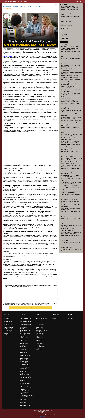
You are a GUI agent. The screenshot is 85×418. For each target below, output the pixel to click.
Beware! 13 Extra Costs (24, 346)
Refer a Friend (70, 318)
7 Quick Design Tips (23, 389)
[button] (30, 307)
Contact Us (70, 317)
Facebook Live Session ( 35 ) (66, 25)
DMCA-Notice (54, 317)
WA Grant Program (23, 380)
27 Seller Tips (38, 336)
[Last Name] (44, 289)
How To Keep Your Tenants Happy (26, 387)
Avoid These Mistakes (40, 327)
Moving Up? (22, 345)
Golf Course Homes (23, 334)
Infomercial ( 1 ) (63, 27)
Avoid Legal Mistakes (40, 345)
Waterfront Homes (23, 327)
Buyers (10, 1)
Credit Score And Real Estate (25, 393)
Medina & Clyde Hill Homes (25, 330)
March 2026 (64, 32)
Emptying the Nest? (39, 343)
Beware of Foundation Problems (26, 395)
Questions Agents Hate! (8, 331)
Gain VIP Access (7, 334)
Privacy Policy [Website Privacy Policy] (45, 304)
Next (56, 4)
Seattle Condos (23, 401)
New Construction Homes (24, 364)
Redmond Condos (23, 399)
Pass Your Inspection (40, 333)
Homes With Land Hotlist (24, 365)
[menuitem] (5, 1)
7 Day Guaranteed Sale (40, 324)
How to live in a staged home (41, 318)
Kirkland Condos (23, 404)
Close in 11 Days (23, 371)
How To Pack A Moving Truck (25, 381)
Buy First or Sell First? (40, 342)
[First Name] (16, 289)
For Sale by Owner (39, 337)
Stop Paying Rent (23, 342)
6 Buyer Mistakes (23, 349)
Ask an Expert (6, 333)
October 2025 (65, 38)
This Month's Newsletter (8, 330)
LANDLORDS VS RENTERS (25, 392)
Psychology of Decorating (24, 374)
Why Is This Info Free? (8, 328)
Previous (5, 4)
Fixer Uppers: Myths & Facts (25, 355)
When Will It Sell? (39, 340)
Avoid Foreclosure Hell (8, 321)
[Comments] (30, 299)
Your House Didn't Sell (40, 339)
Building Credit (22, 373)
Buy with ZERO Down (24, 343)
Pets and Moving (39, 349)
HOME (5, 1)
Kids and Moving (39, 350)
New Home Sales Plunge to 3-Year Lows (69, 77)
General (6, 315)
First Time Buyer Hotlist (24, 361)
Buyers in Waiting (39, 325)
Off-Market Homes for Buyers (25, 324)
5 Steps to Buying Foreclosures (9, 322)
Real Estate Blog (7, 318)
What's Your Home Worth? (41, 317)
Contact (25, 1)
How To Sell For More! (40, 328)
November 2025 (65, 37)
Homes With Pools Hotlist (24, 367)
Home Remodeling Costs (24, 390)
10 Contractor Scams (24, 398)
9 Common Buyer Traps (24, 350)
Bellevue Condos (23, 402)
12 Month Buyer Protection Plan (26, 318)
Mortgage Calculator (23, 352)
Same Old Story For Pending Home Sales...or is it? (71, 46)
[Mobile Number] (30, 295)
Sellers (14, 1)
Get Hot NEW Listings (24, 337)
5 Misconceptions (7, 317)
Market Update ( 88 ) (64, 28)
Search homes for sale (24, 317)
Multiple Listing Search (24, 370)
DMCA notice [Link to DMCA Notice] (42, 416)
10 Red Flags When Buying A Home (26, 376)
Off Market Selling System (41, 322)
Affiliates (20, 1)
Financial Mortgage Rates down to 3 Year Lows (71, 185)
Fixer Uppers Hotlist (23, 368)
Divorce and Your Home (40, 334)
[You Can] (8, 327)
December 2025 (65, 35)
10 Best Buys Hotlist (23, 359)
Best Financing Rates (24, 356)
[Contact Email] (30, 292)
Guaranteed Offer (55, 318)
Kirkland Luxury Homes (24, 331)
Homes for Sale (23, 340)
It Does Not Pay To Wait (24, 386)
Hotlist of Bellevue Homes (24, 325)
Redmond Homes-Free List (25, 333)
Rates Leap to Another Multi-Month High (69, 75)
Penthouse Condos (23, 336)
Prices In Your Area (39, 331)
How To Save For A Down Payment (26, 396)
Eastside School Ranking (8, 325)
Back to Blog (64, 41)
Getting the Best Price (40, 346)
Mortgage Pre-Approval (24, 358)
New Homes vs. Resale (24, 353)
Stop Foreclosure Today (8, 324)
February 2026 (65, 34)
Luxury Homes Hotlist (24, 362)
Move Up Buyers (23, 328)
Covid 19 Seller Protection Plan (41, 330)
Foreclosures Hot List (24, 339)
